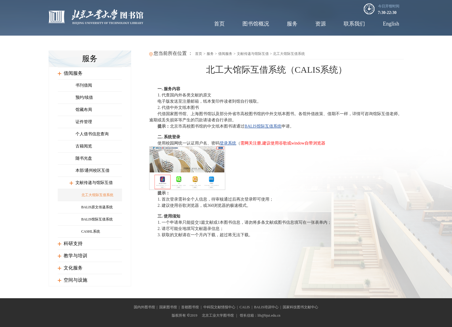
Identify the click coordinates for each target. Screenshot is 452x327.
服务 (292, 24)
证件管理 (83, 122)
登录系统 (228, 143)
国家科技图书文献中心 (300, 307)
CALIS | (246, 307)
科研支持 (73, 243)
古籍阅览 (83, 146)
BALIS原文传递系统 (97, 207)
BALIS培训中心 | (268, 307)
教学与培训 (75, 255)
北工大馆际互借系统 (97, 195)
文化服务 (73, 267)
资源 (320, 24)
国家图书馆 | (170, 307)
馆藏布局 (83, 109)
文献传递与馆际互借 (94, 182)
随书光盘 (83, 158)
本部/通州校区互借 (92, 170)
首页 (219, 24)
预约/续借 (84, 97)
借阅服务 (73, 73)
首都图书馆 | (192, 307)
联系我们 (354, 24)
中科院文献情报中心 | (221, 307)
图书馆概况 (255, 24)
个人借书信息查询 (92, 134)
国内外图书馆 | (146, 307)
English (391, 24)
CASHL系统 (90, 231)
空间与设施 (75, 279)
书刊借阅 (83, 85)
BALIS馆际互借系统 (97, 219)
